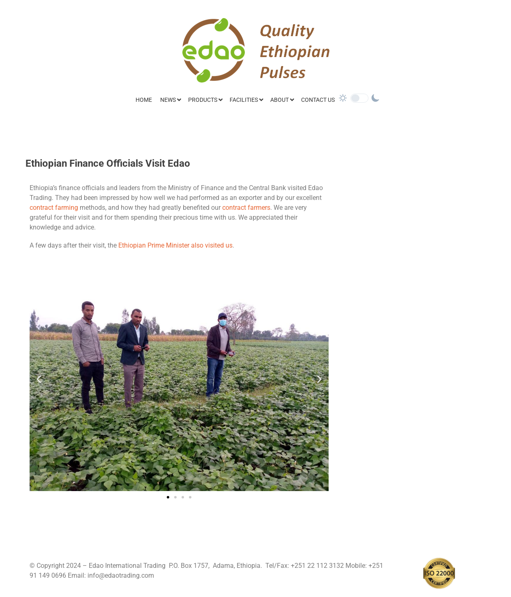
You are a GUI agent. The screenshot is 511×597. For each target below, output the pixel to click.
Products (202, 99)
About (279, 99)
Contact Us (318, 99)
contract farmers (246, 207)
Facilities (244, 99)
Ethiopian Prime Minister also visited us (175, 245)
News (168, 99)
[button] (39, 379)
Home (144, 99)
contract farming (54, 207)
